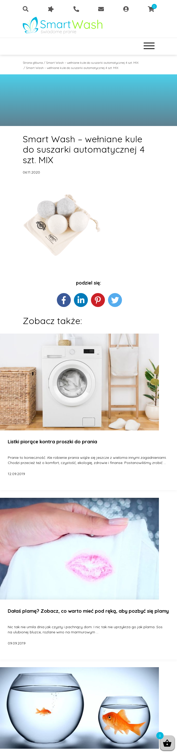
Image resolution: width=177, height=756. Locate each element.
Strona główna (33, 63)
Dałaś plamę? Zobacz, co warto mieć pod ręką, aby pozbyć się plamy (88, 611)
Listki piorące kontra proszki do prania (52, 442)
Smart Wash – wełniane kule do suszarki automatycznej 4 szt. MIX (92, 63)
